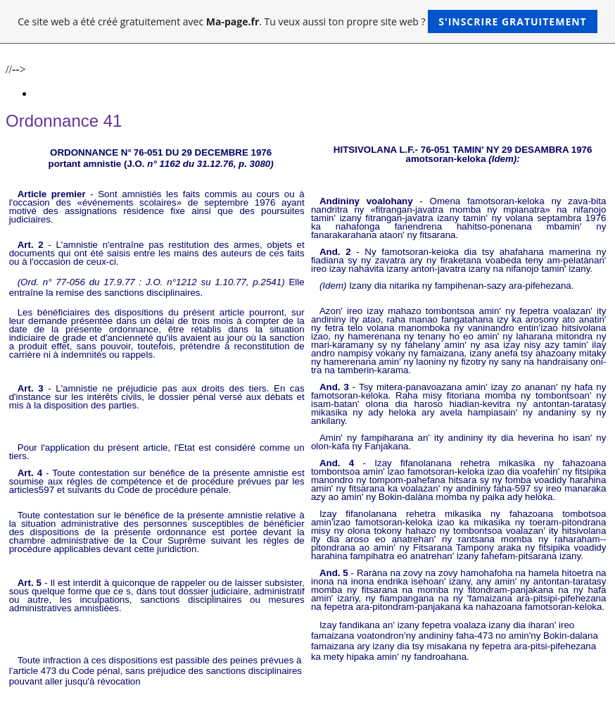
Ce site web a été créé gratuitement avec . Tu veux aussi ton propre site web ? (307, 21)
